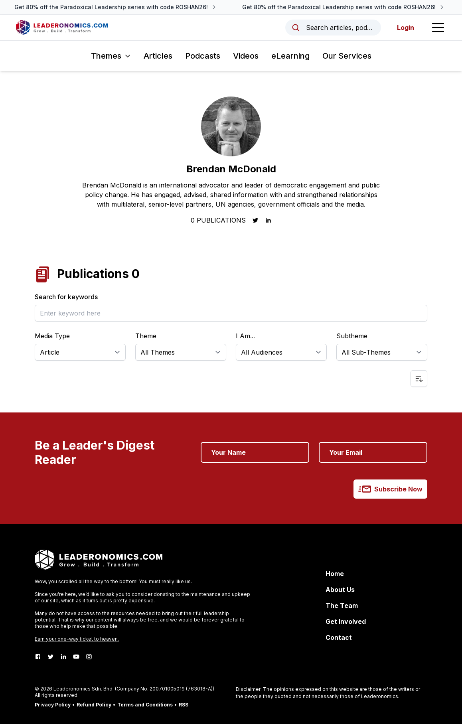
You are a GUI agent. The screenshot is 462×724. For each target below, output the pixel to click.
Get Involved (346, 621)
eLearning (290, 56)
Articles (158, 56)
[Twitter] (50, 656)
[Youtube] (76, 656)
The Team (342, 606)
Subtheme (351, 336)
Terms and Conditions (145, 705)
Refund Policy (94, 705)
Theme (145, 336)
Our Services (346, 56)
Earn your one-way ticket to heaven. (77, 639)
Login (405, 28)
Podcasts (202, 56)
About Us (340, 590)
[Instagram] (89, 656)
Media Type (52, 336)
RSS (183, 705)
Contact (339, 637)
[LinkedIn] (63, 656)
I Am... (245, 336)
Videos (246, 56)
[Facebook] (38, 656)
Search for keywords (66, 297)
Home (335, 574)
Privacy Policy (53, 705)
